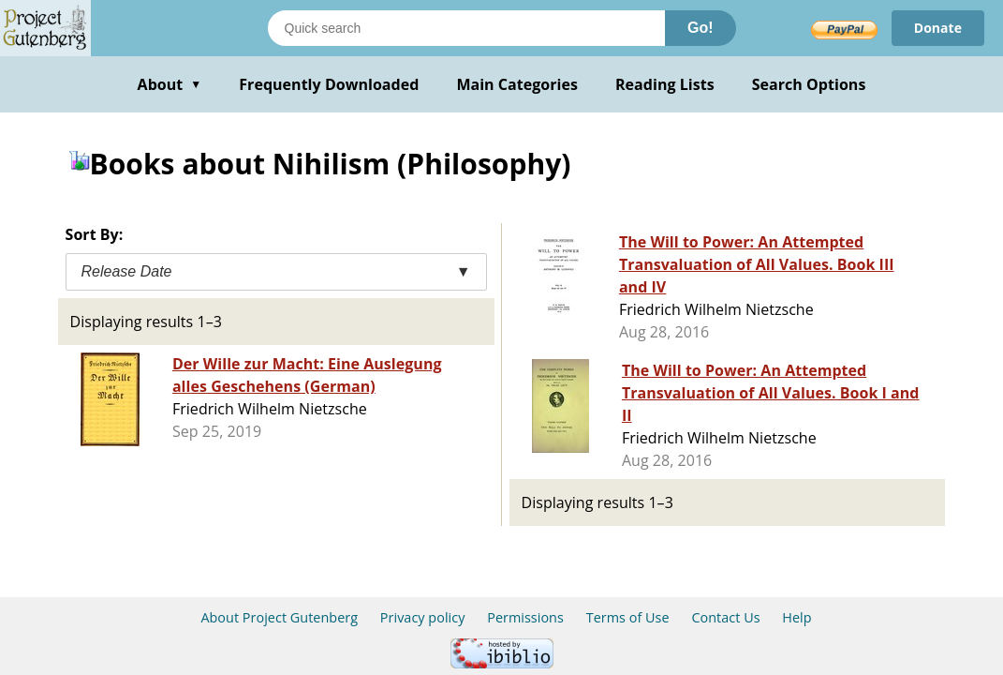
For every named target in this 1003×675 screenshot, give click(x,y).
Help (796, 617)
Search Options (809, 84)
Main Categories (517, 84)
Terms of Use (628, 617)
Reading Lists (665, 84)
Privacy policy (422, 617)
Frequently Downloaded (329, 84)
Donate (938, 28)
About (170, 84)
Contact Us (725, 617)
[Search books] (466, 28)
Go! (700, 28)
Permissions (525, 617)
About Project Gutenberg (279, 617)
